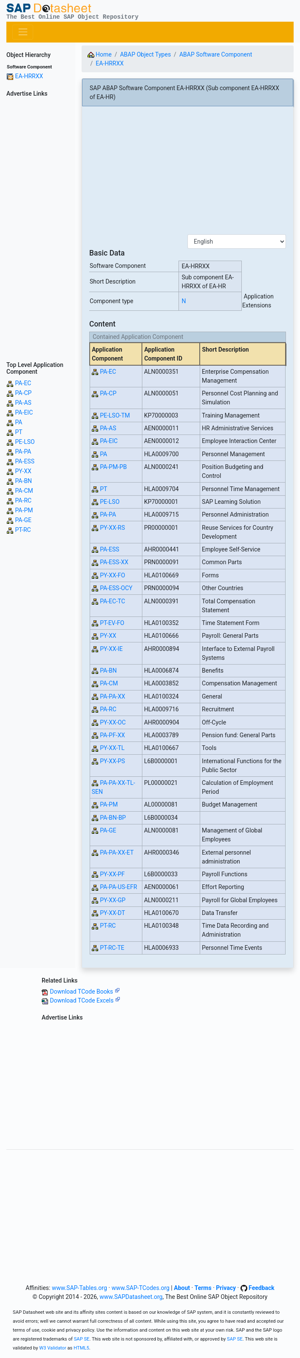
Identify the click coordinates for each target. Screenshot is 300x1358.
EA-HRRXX (29, 76)
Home (100, 54)
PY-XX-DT (112, 912)
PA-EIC (24, 412)
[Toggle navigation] (22, 32)
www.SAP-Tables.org (79, 1287)
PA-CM (24, 490)
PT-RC (23, 529)
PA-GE (23, 520)
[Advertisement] (37, 227)
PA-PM (24, 510)
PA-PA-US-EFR (118, 887)
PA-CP (23, 392)
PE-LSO (24, 441)
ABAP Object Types (145, 54)
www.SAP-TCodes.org (140, 1287)
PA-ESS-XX (114, 562)
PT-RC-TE (112, 947)
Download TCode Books (84, 991)
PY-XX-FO (112, 575)
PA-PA (23, 451)
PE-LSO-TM (115, 415)
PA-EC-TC (112, 601)
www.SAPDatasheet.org (130, 1296)
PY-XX (23, 471)
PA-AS (23, 402)
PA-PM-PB (113, 466)
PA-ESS (24, 461)
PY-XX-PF (112, 874)
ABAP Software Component (215, 54)
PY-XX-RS (112, 527)
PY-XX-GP (112, 900)
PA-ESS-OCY (116, 588)
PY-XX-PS (112, 761)
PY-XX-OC (113, 722)
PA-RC (23, 500)
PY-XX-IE (111, 648)
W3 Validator (52, 1348)
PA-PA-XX (112, 696)
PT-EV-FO (112, 622)
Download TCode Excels (85, 1000)
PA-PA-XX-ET (116, 852)
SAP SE (82, 1339)
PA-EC (23, 383)
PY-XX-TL (112, 747)
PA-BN (23, 480)
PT (18, 432)
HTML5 (81, 1348)
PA (18, 422)
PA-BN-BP (113, 817)
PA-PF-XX (112, 735)
